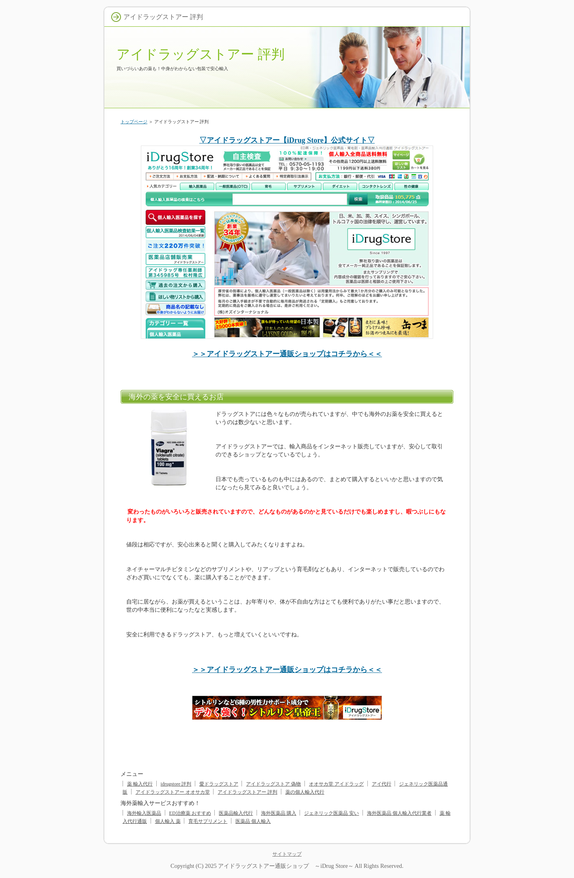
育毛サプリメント (207, 821)
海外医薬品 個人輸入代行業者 (399, 813)
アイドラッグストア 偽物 (273, 784)
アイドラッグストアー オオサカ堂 (173, 792)
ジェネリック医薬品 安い (331, 813)
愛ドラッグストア (218, 784)
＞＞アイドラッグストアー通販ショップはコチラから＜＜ (287, 354)
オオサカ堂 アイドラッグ (336, 784)
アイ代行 (381, 784)
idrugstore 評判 (176, 784)
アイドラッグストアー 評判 (201, 54)
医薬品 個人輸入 (253, 821)
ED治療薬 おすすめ (190, 813)
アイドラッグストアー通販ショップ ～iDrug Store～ (286, 866)
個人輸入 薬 (168, 821)
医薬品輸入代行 (236, 813)
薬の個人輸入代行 (304, 792)
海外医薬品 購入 (278, 813)
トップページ (134, 121)
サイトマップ (287, 854)
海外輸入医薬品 (144, 813)
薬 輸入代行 (140, 784)
